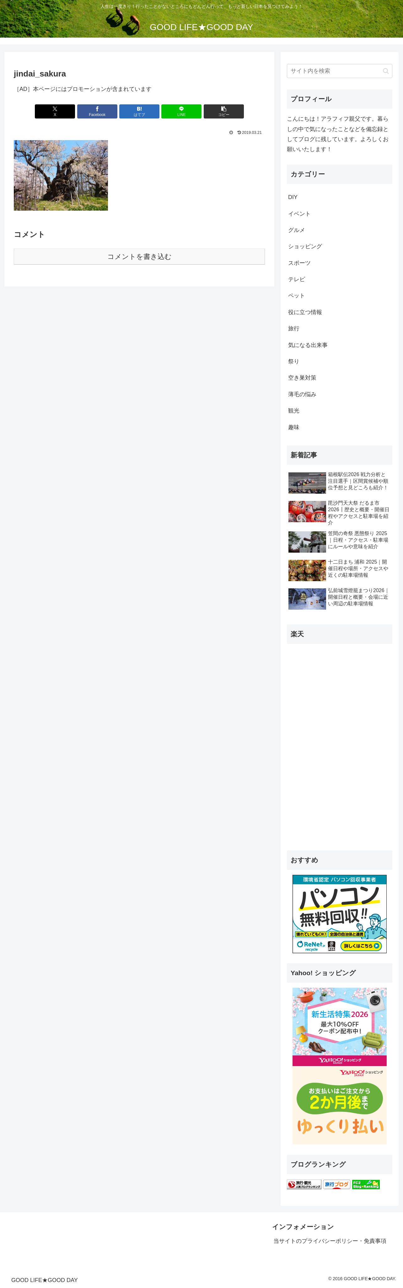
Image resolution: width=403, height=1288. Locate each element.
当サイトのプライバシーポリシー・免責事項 (329, 1241)
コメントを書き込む (139, 256)
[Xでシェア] (55, 111)
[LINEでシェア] (181, 111)
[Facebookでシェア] (97, 111)
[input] (339, 71)
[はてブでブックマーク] (139, 111)
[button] (224, 111)
